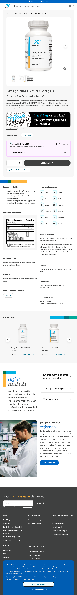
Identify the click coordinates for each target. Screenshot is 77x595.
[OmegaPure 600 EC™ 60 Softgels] (54, 334)
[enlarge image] (65, 69)
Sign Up (40, 503)
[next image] (65, 46)
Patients (55, 520)
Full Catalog (18, 14)
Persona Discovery (34, 520)
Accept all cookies (38, 584)
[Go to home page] (7, 8)
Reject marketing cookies (38, 590)
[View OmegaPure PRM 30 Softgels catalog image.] (13, 78)
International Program (60, 531)
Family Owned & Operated (12, 527)
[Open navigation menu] (73, 6)
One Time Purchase (17, 152)
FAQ (4, 554)
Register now (41, 147)
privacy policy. (27, 507)
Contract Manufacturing (60, 534)
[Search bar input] (41, 6)
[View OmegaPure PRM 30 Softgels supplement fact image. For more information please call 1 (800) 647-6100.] (30, 78)
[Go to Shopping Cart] (70, 6)
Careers (6, 557)
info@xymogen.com (34, 555)
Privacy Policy (11, 579)
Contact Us (7, 550)
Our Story (6, 520)
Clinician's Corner (58, 523)
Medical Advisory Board (11, 537)
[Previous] (7, 339)
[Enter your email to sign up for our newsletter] (18, 503)
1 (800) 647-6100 (34, 559)
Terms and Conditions (26, 579)
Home (9, 14)
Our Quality (49, 463)
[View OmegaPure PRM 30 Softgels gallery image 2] (22, 78)
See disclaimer (11, 129)
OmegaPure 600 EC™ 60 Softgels (51, 349)
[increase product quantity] (19, 163)
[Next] (69, 339)
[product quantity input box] (14, 163)
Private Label (57, 527)
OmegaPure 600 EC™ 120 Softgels (20, 349)
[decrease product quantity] (8, 163)
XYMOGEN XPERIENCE (11, 540)
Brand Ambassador (34, 523)
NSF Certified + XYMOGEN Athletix (12, 532)
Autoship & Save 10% (19, 144)
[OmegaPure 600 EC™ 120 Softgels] (23, 334)
